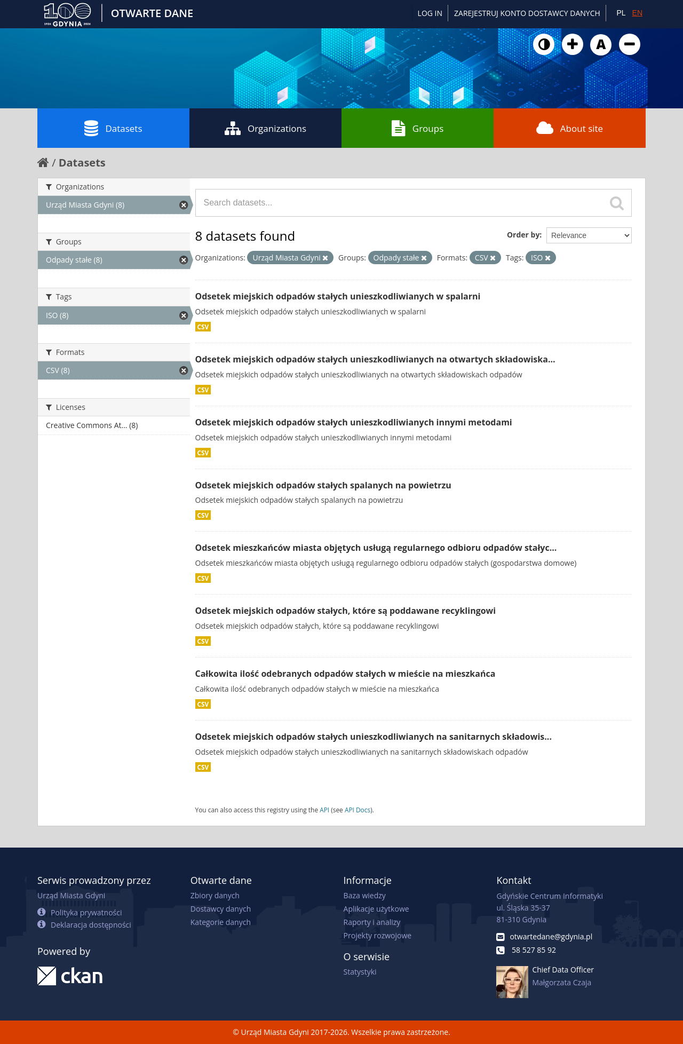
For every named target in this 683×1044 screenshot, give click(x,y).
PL (620, 13)
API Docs (357, 809)
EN (637, 13)
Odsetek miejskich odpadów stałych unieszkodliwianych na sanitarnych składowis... (373, 736)
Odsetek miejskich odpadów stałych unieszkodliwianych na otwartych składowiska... (375, 359)
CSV (203, 326)
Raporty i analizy (372, 922)
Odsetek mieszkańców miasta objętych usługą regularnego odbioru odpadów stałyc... (376, 547)
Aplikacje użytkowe (376, 909)
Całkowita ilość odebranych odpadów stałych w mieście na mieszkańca (345, 673)
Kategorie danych (220, 922)
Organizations (265, 128)
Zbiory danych (215, 895)
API (324, 809)
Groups (417, 128)
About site (569, 128)
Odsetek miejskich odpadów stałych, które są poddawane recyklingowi (345, 610)
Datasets (113, 128)
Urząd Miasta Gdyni (71, 895)
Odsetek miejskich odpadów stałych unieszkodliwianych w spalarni (338, 296)
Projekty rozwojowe (378, 935)
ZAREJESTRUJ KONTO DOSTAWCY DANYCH (527, 13)
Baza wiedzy (365, 895)
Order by (523, 235)
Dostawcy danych (220, 909)
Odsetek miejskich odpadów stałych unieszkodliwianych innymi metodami (353, 422)
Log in (430, 13)
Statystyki (360, 972)
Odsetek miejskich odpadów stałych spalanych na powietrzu (323, 485)
